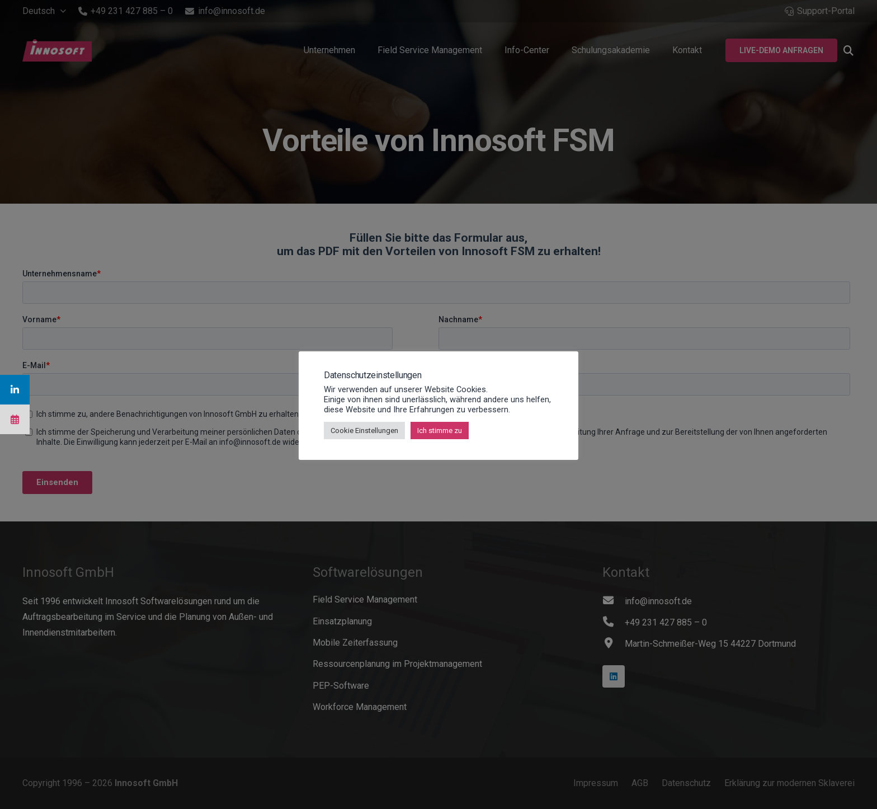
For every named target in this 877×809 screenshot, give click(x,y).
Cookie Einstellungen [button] (364, 430)
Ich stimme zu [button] (439, 430)
